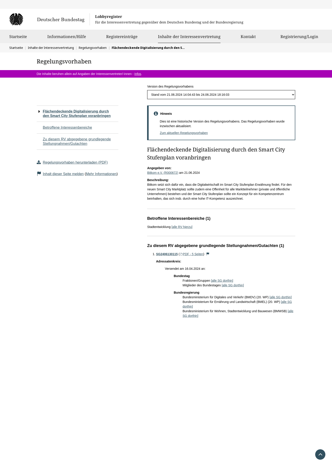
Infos (137, 74)
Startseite (18, 38)
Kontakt (248, 38)
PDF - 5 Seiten (191, 254)
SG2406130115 (167, 254)
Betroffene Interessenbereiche (67, 127)
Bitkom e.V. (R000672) (162, 172)
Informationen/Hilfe (66, 38)
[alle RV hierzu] (181, 227)
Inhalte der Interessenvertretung (189, 36)
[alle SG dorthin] (222, 280)
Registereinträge (122, 38)
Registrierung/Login (299, 38)
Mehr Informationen (101, 174)
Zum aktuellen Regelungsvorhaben (184, 133)
